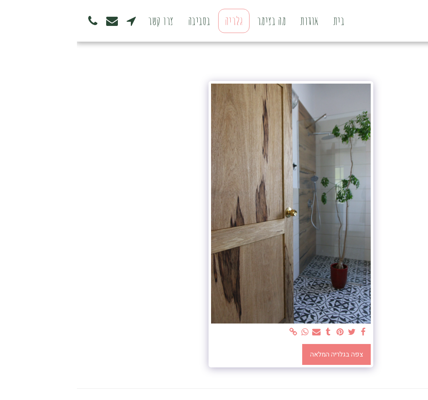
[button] (54, 21)
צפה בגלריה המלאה (259, 354)
